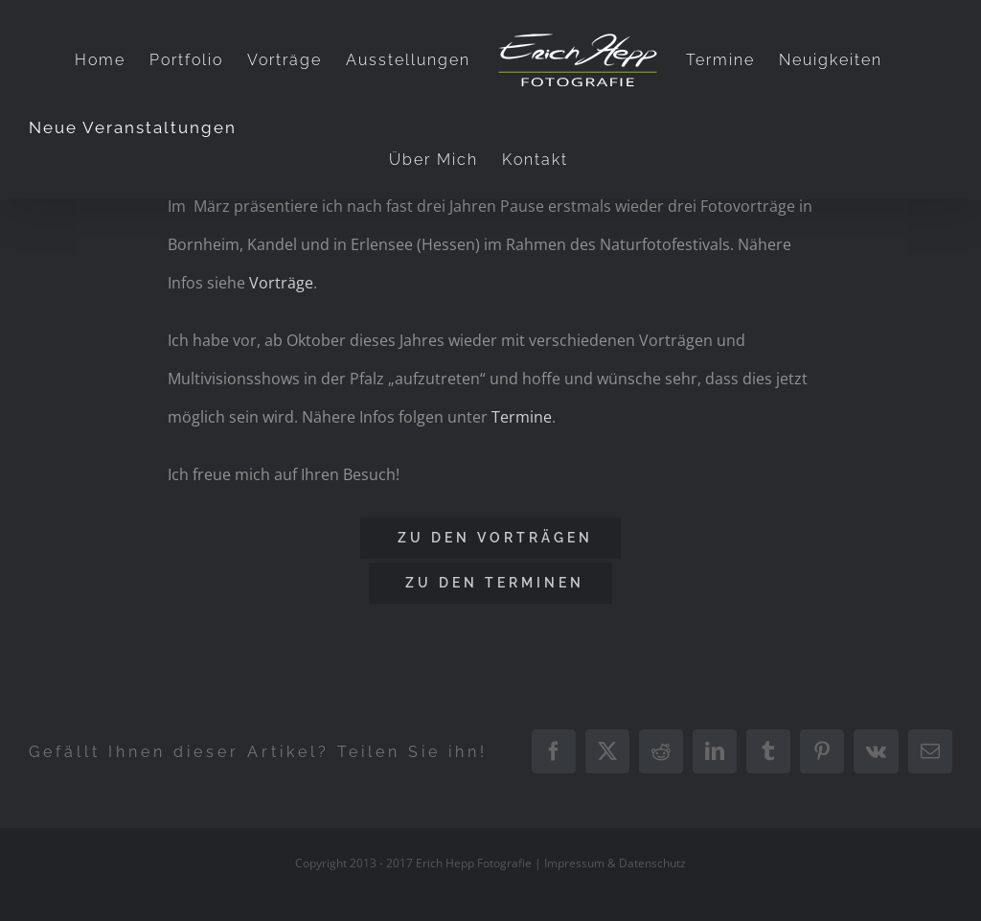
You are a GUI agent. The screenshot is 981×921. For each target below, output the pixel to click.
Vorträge (281, 282)
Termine (521, 416)
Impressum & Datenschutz (615, 863)
